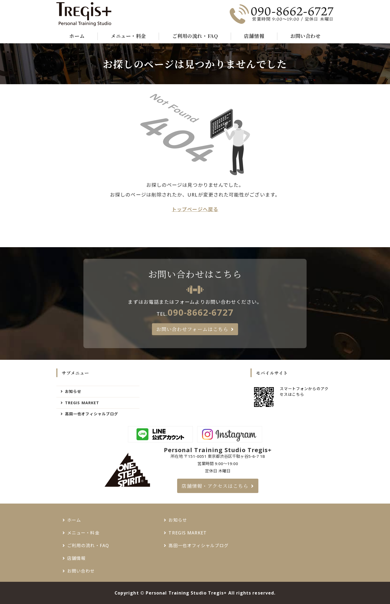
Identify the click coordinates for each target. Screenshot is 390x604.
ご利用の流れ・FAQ (195, 35)
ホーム (76, 35)
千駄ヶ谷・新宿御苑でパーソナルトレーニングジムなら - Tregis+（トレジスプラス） (84, 14)
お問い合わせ (305, 35)
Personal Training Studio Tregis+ (186, 593)
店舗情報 (254, 35)
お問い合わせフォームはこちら (192, 328)
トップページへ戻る (195, 209)
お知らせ (73, 391)
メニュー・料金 (128, 35)
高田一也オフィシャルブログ (91, 413)
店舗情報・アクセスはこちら (214, 485)
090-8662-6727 (200, 312)
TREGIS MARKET (82, 402)
